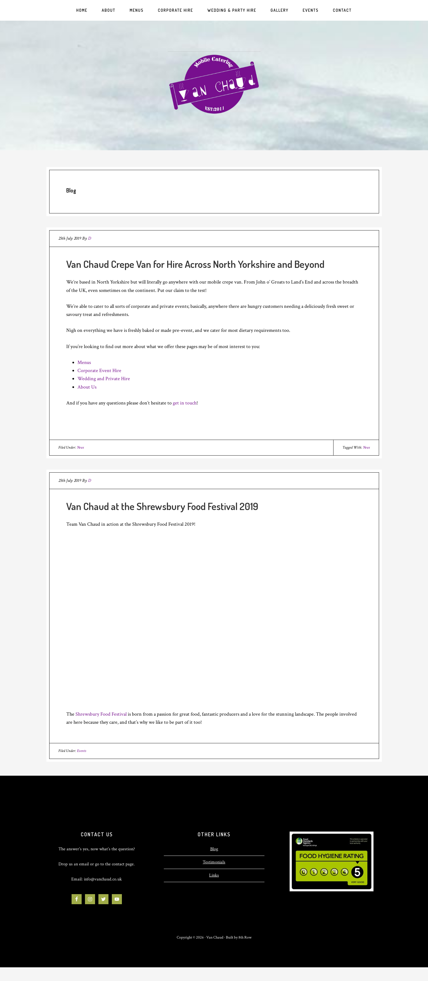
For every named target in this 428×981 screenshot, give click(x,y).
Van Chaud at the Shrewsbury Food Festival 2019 (162, 506)
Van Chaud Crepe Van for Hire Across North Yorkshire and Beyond (195, 264)
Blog (214, 849)
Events (81, 750)
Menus (84, 362)
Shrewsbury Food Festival (101, 714)
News (80, 447)
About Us (86, 387)
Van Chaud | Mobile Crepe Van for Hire (214, 84)
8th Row (245, 937)
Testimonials (214, 862)
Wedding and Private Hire (103, 378)
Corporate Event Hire (99, 370)
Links (214, 875)
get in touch (185, 403)
